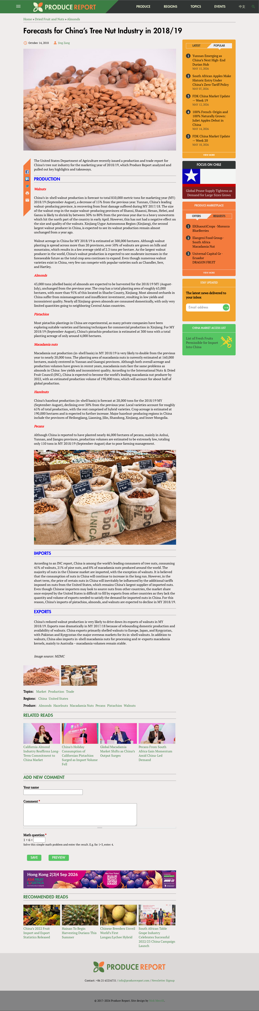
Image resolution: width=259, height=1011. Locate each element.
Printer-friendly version (27, 193)
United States (58, 698)
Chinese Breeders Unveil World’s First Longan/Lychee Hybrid (117, 932)
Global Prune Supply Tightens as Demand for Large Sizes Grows (209, 192)
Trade (70, 691)
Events (219, 6)
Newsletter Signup (163, 980)
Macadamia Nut (203, 246)
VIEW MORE (209, 155)
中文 (242, 6)
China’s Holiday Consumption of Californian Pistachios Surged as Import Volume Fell (80, 755)
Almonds (45, 705)
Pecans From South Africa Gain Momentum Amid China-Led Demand (155, 753)
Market (41, 691)
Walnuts (130, 705)
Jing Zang (64, 43)
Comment (31, 801)
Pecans (100, 705)
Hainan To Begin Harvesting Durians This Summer (79, 932)
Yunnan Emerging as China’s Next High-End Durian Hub (208, 60)
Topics (196, 6)
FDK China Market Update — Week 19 (211, 98)
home (121, 6)
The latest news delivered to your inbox (206, 295)
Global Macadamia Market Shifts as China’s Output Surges (117, 751)
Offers (196, 216)
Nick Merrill (156, 1001)
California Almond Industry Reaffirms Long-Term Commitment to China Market (41, 753)
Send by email (27, 200)
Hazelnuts (60, 705)
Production (56, 691)
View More (209, 273)
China (42, 698)
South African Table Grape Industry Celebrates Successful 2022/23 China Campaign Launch (157, 937)
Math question (34, 835)
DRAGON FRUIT (203, 262)
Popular (219, 45)
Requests (219, 216)
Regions (170, 6)
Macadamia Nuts (82, 705)
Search (253, 6)
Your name (31, 787)
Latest (196, 45)
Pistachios (114, 705)
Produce (143, 6)
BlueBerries (200, 230)
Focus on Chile (209, 165)
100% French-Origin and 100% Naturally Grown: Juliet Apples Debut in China (210, 118)
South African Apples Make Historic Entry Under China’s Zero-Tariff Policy (211, 80)
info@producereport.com (134, 980)
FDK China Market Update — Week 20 (211, 138)
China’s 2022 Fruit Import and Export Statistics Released (36, 932)
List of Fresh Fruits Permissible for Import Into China (202, 342)
